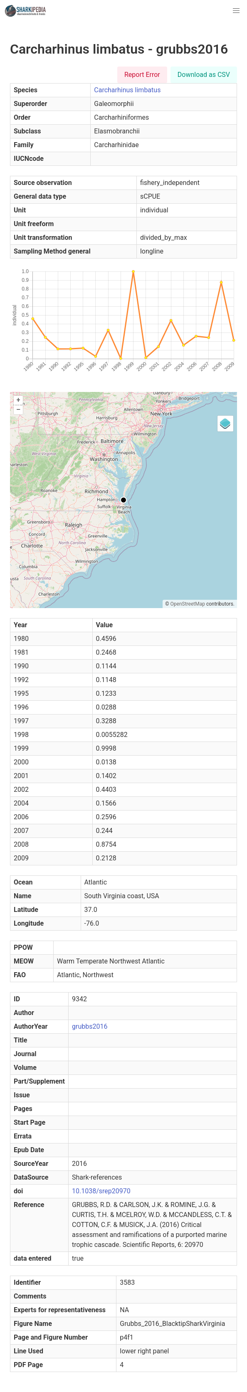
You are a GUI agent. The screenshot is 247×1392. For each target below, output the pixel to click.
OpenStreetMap (187, 604)
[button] (236, 11)
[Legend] (225, 423)
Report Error (142, 75)
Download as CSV (204, 75)
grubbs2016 (89, 1026)
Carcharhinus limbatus (127, 90)
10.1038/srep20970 (101, 1191)
